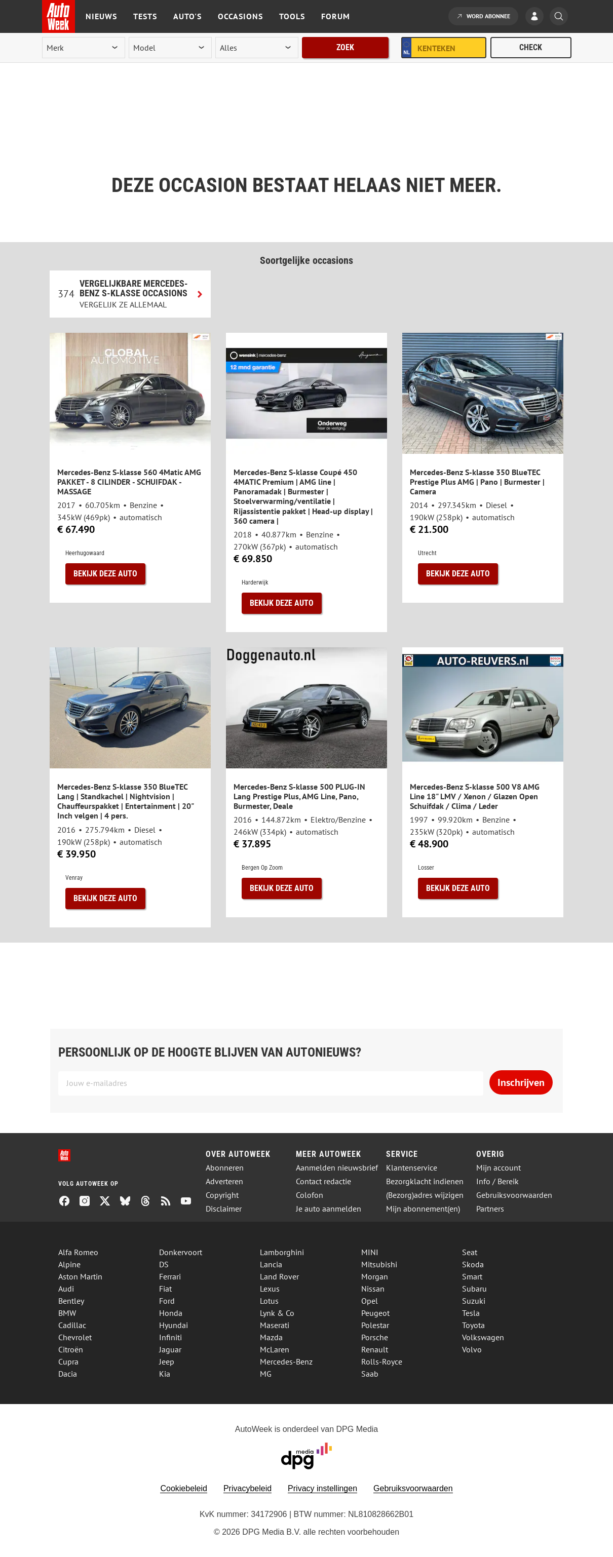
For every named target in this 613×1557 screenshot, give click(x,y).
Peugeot (375, 1313)
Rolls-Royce (381, 1361)
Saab (369, 1374)
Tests (145, 16)
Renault (374, 1349)
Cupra (68, 1361)
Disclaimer (224, 1209)
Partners (490, 1209)
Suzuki (473, 1301)
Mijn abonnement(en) (423, 1209)
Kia (164, 1374)
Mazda (271, 1337)
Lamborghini (282, 1252)
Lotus (269, 1301)
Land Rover (279, 1276)
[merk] (83, 47)
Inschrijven (521, 1082)
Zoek (345, 47)
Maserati (274, 1325)
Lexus (270, 1288)
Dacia (67, 1374)
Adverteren (224, 1181)
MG (266, 1374)
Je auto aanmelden (328, 1209)
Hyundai (173, 1325)
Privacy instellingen (322, 1488)
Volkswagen (483, 1337)
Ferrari (170, 1276)
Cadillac (72, 1325)
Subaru (474, 1288)
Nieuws (101, 16)
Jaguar (170, 1349)
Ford (167, 1301)
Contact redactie (323, 1181)
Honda (170, 1313)
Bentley (71, 1301)
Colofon (309, 1195)
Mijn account (498, 1168)
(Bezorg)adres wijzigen (425, 1195)
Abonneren (225, 1168)
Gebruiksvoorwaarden (514, 1195)
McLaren (274, 1349)
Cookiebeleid (183, 1488)
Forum (335, 16)
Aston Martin (80, 1276)
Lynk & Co (277, 1313)
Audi (66, 1288)
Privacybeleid (247, 1488)
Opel (369, 1301)
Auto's (187, 16)
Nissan (373, 1288)
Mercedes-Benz (286, 1361)
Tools (292, 16)
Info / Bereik (497, 1181)
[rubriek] (256, 47)
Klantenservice (411, 1168)
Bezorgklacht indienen (425, 1181)
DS (164, 1264)
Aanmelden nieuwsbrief (337, 1168)
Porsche (374, 1337)
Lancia (271, 1264)
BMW (67, 1313)
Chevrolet (75, 1337)
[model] (170, 47)
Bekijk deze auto (105, 573)
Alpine (69, 1264)
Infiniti (170, 1337)
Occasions (240, 16)
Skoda (473, 1264)
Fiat (165, 1288)
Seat (469, 1252)
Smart (472, 1276)
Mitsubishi (379, 1264)
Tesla (471, 1313)
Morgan (374, 1276)
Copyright (222, 1195)
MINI (369, 1252)
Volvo (472, 1349)
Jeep (166, 1361)
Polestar (375, 1325)
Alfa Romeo (78, 1252)
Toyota (473, 1325)
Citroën (70, 1349)
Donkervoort (180, 1252)
